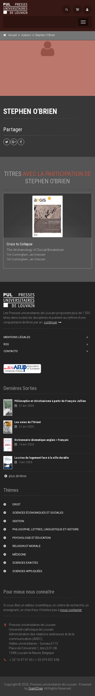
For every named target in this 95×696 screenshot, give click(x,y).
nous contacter (71, 610)
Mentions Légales (17, 337)
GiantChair (35, 688)
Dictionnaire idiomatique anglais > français (41, 440)
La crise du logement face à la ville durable (41, 457)
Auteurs (26, 35)
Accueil (12, 35)
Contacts (11, 351)
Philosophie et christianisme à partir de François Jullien (50, 401)
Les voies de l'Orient (27, 422)
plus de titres (14, 476)
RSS (6, 344)
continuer (52, 322)
